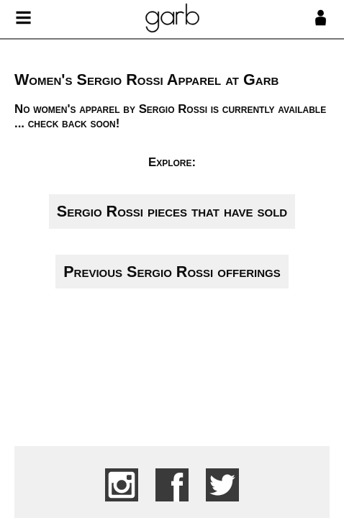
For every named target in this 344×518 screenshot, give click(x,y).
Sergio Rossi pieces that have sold (172, 211)
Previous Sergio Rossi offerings (172, 272)
